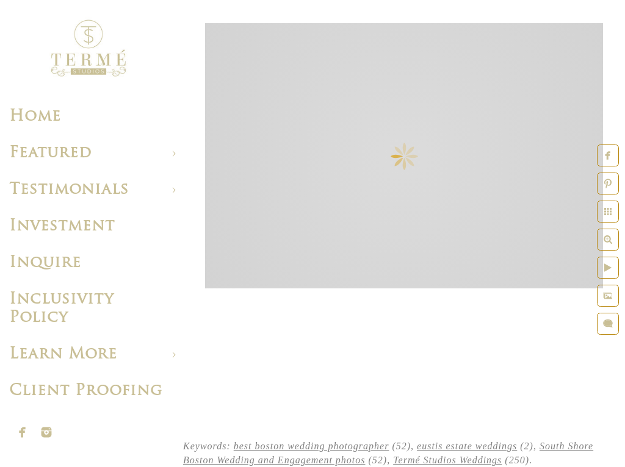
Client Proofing (85, 391)
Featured (50, 153)
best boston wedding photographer (311, 446)
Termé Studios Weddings (447, 460)
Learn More (63, 354)
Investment (62, 226)
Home (35, 116)
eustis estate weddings (467, 446)
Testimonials (69, 190)
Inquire (45, 263)
